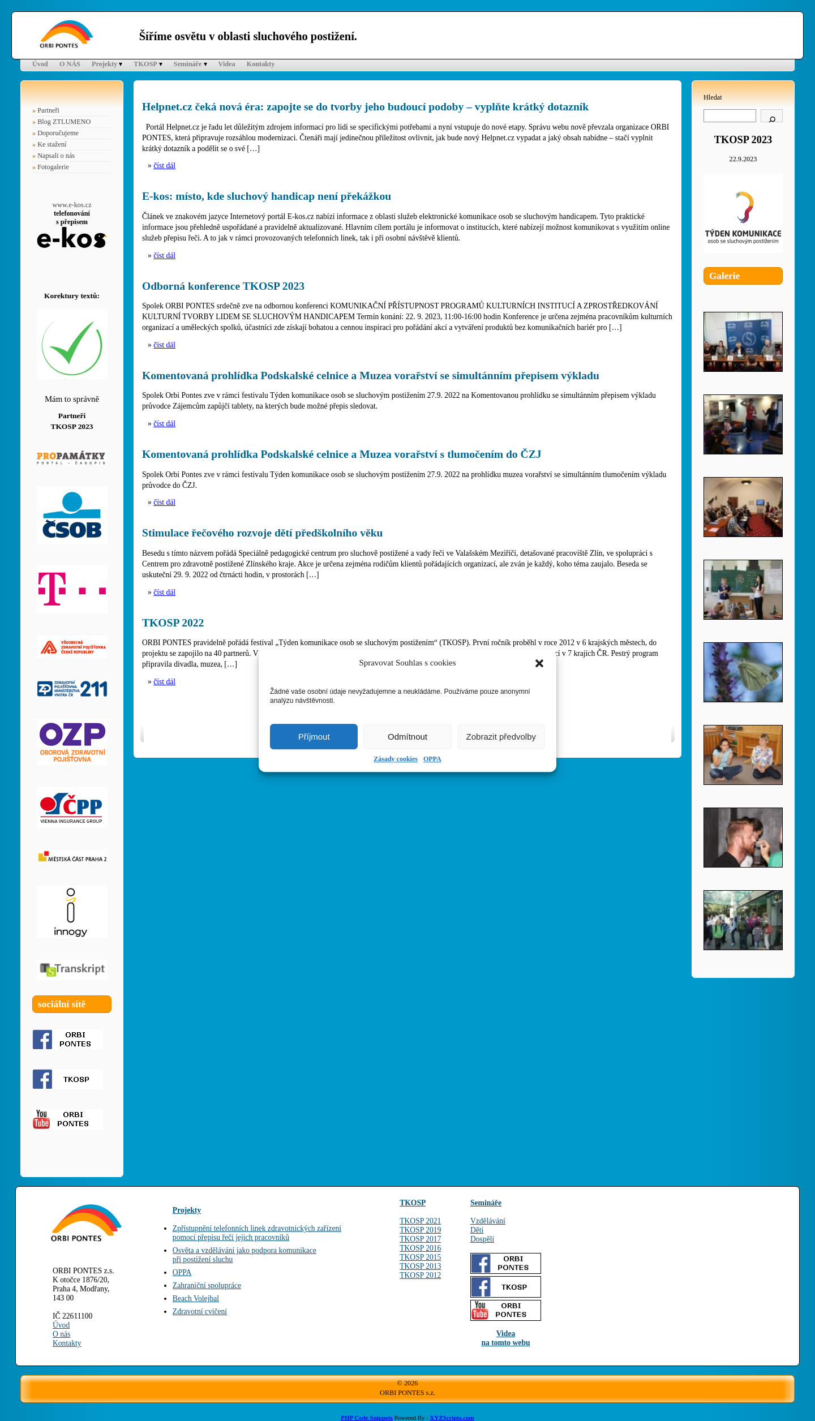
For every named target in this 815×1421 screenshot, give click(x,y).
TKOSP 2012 (420, 1275)
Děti (476, 1230)
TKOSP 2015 (420, 1257)
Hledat (713, 97)
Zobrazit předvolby (501, 736)
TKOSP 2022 (173, 623)
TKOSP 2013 (420, 1266)
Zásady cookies (396, 759)
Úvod (40, 64)
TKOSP (145, 64)
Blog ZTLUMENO (64, 122)
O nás (61, 1334)
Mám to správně (72, 398)
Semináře (188, 64)
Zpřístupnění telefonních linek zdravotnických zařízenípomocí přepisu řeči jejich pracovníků (257, 1233)
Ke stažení (51, 144)
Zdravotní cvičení (200, 1311)
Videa (226, 64)
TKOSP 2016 (420, 1248)
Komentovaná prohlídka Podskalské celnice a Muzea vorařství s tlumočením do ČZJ (342, 454)
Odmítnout (407, 736)
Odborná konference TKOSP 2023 (223, 286)
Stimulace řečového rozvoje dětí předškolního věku (262, 533)
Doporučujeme (58, 133)
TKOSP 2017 (420, 1239)
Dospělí (482, 1239)
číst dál (164, 165)
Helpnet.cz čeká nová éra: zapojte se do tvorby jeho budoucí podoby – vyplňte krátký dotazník (365, 107)
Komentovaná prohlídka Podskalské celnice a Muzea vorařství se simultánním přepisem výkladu (370, 375)
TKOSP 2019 (420, 1230)
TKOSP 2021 (420, 1221)
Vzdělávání (487, 1221)
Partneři (48, 110)
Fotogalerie (53, 167)
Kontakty (261, 64)
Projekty (104, 64)
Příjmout (314, 736)
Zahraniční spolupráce (207, 1285)
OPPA (432, 759)
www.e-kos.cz (71, 205)
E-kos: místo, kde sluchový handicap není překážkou (266, 196)
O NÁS (69, 64)
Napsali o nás (56, 156)
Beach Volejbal (196, 1298)
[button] (539, 663)
